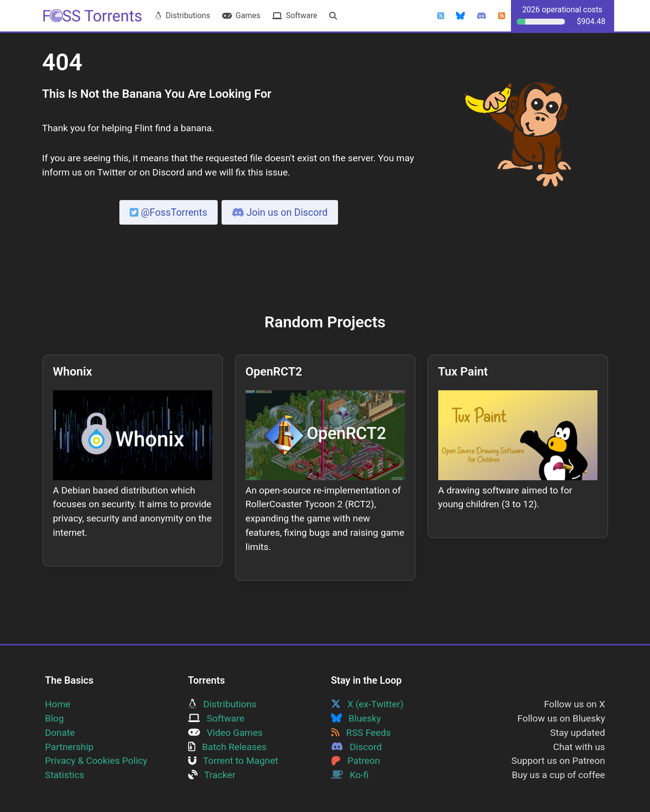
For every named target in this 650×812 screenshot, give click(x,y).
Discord (356, 747)
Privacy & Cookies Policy (96, 760)
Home (58, 704)
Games (241, 15)
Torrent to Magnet (233, 760)
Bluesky (356, 718)
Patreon (355, 760)
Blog (54, 718)
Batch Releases (227, 747)
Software (294, 15)
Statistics (65, 775)
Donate (60, 732)
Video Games (225, 732)
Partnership (69, 747)
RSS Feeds (361, 732)
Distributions (182, 15)
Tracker (212, 775)
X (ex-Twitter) (367, 704)
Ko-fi (350, 775)
